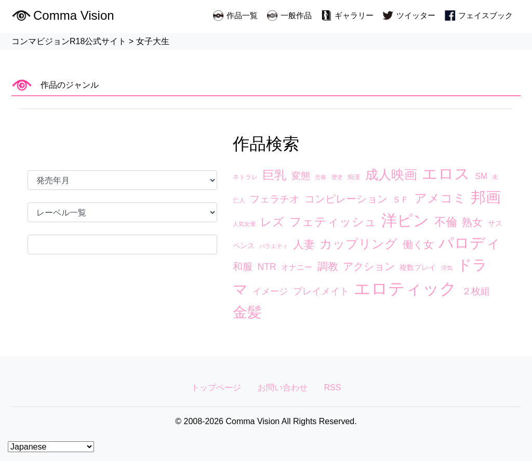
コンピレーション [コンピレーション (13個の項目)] (346, 199)
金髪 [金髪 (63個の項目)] (247, 312)
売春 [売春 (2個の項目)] (320, 177)
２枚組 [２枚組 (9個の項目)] (476, 291)
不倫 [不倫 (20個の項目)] (445, 221)
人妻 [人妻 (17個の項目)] (304, 244)
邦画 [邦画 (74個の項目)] (486, 197)
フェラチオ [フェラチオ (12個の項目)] (274, 199)
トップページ (216, 387)
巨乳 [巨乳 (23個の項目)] (274, 175)
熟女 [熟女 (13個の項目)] (472, 222)
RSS (332, 387)
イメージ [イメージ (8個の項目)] (270, 291)
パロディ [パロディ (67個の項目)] (469, 243)
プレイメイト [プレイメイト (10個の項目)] (321, 291)
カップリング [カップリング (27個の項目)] (358, 244)
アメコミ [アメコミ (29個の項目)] (440, 198)
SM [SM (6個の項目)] (481, 176)
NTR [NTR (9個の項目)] (266, 267)
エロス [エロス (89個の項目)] (446, 173)
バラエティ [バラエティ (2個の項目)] (273, 246)
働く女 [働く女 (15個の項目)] (418, 244)
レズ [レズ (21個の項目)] (272, 221)
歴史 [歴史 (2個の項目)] (337, 177)
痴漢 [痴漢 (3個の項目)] (354, 177)
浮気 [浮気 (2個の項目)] (447, 268)
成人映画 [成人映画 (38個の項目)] (391, 174)
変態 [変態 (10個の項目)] (300, 176)
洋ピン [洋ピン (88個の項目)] (405, 220)
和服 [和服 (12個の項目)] (242, 266)
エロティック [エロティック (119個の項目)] (405, 288)
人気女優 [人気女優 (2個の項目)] (244, 224)
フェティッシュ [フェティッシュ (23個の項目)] (333, 221)
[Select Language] (51, 446)
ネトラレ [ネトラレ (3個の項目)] (245, 177)
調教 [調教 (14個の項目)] (327, 266)
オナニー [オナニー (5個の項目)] (296, 267)
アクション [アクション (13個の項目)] (369, 266)
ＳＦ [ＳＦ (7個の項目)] (400, 199)
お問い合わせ (283, 387)
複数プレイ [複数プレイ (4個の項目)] (418, 268)
